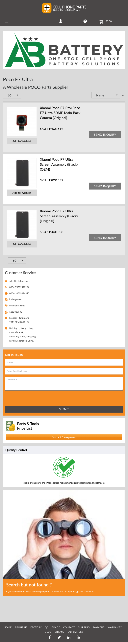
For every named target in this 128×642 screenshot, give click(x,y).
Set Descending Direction (123, 96)
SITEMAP (60, 631)
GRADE (56, 627)
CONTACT (69, 627)
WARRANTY (115, 627)
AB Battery (75, 631)
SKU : (44, 128)
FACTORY (36, 627)
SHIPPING (84, 627)
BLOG (48, 631)
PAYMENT (98, 627)
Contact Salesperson (64, 437)
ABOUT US (21, 627)
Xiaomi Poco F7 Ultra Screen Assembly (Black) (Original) (59, 216)
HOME (8, 627)
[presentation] (22, 397)
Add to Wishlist (22, 141)
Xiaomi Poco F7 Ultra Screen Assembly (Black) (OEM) (59, 164)
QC (46, 627)
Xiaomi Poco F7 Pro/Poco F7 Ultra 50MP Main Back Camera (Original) (60, 113)
